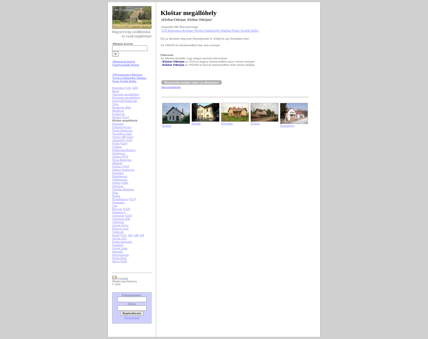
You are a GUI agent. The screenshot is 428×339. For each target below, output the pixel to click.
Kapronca (118, 87)
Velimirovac (119, 179)
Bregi (115, 91)
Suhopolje (118, 140)
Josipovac (118, 215)
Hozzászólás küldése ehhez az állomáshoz (191, 82)
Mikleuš (117, 163)
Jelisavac (117, 186)
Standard (117, 244)
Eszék (116, 235)
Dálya (116, 261)
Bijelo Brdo (119, 258)
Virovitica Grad (122, 133)
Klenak (196, 123)
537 (132, 199)
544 (129, 235)
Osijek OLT (119, 238)
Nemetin (117, 251)
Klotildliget (287, 125)
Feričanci (118, 172)
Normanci (118, 202)
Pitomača (118, 123)
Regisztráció (132, 317)
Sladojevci (118, 153)
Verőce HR (119, 136)
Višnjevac (118, 222)
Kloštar (116, 117)
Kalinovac (118, 113)
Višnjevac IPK (121, 218)
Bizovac (117, 208)
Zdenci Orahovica (123, 169)
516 (128, 87)
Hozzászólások (170, 87)
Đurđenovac (119, 176)
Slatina (116, 156)
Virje (115, 104)
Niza (115, 192)
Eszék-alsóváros (122, 241)
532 (126, 208)
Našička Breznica (123, 189)
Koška (116, 195)
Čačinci (117, 166)
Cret (115, 205)
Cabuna (117, 146)
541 (130, 136)
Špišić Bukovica (122, 130)
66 (141, 235)
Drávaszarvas (120, 254)
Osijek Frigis (120, 225)
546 (136, 235)
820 (123, 261)
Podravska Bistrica (123, 149)
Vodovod (117, 231)
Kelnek (166, 125)
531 (128, 215)
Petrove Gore (120, 228)
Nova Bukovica (122, 159)
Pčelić (116, 143)
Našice (116, 182)
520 (134, 87)
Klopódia (227, 123)
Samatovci (118, 212)
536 (125, 166)
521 (125, 117)
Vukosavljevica (121, 127)
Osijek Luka (119, 248)
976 (125, 156)
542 (125, 182)
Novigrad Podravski (124, 100)
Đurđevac (118, 110)
